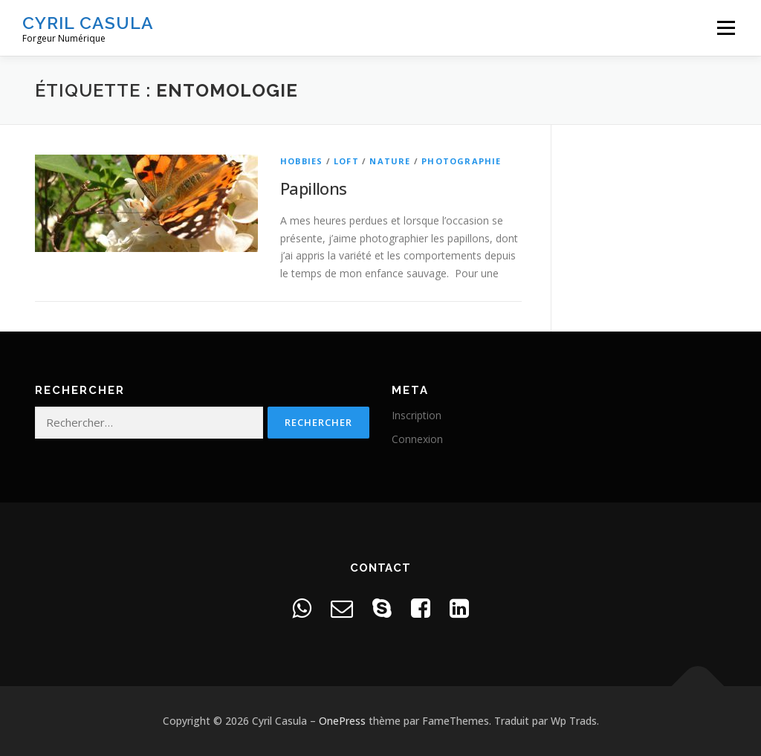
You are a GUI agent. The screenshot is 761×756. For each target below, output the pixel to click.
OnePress (342, 721)
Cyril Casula (88, 23)
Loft (346, 161)
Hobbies (301, 161)
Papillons (313, 188)
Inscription (416, 415)
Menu (726, 28)
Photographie (461, 161)
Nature (389, 161)
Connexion (417, 439)
